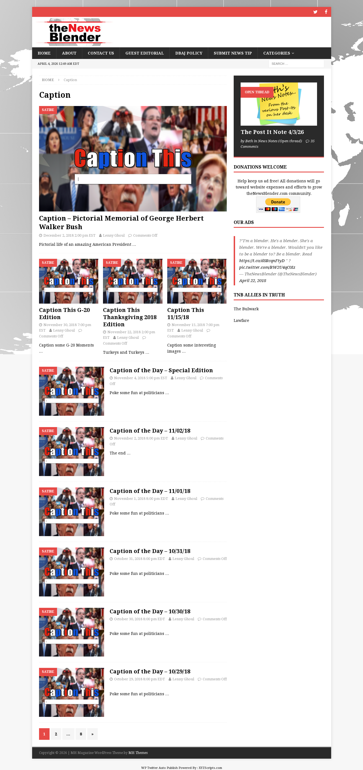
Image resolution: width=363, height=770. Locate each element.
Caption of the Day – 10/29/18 (150, 671)
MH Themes (138, 753)
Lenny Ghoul (114, 235)
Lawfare (241, 320)
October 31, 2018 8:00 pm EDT (139, 558)
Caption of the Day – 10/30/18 (150, 611)
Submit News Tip (233, 53)
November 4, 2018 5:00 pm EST (140, 378)
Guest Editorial (144, 53)
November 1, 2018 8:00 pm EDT (141, 498)
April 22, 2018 (252, 280)
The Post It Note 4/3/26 (272, 131)
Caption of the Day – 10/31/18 (150, 550)
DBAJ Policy (188, 53)
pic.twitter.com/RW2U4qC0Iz (267, 267)
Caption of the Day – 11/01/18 (150, 490)
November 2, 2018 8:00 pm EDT (141, 438)
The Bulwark (246, 308)
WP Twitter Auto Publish (159, 767)
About (69, 53)
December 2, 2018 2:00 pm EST (69, 235)
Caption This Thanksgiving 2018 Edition (129, 316)
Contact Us (101, 53)
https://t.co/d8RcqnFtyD (262, 260)
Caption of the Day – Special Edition (161, 370)
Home (44, 53)
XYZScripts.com (210, 767)
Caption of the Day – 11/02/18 (150, 430)
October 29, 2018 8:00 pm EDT (139, 679)
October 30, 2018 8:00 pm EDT (139, 619)
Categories (276, 53)
